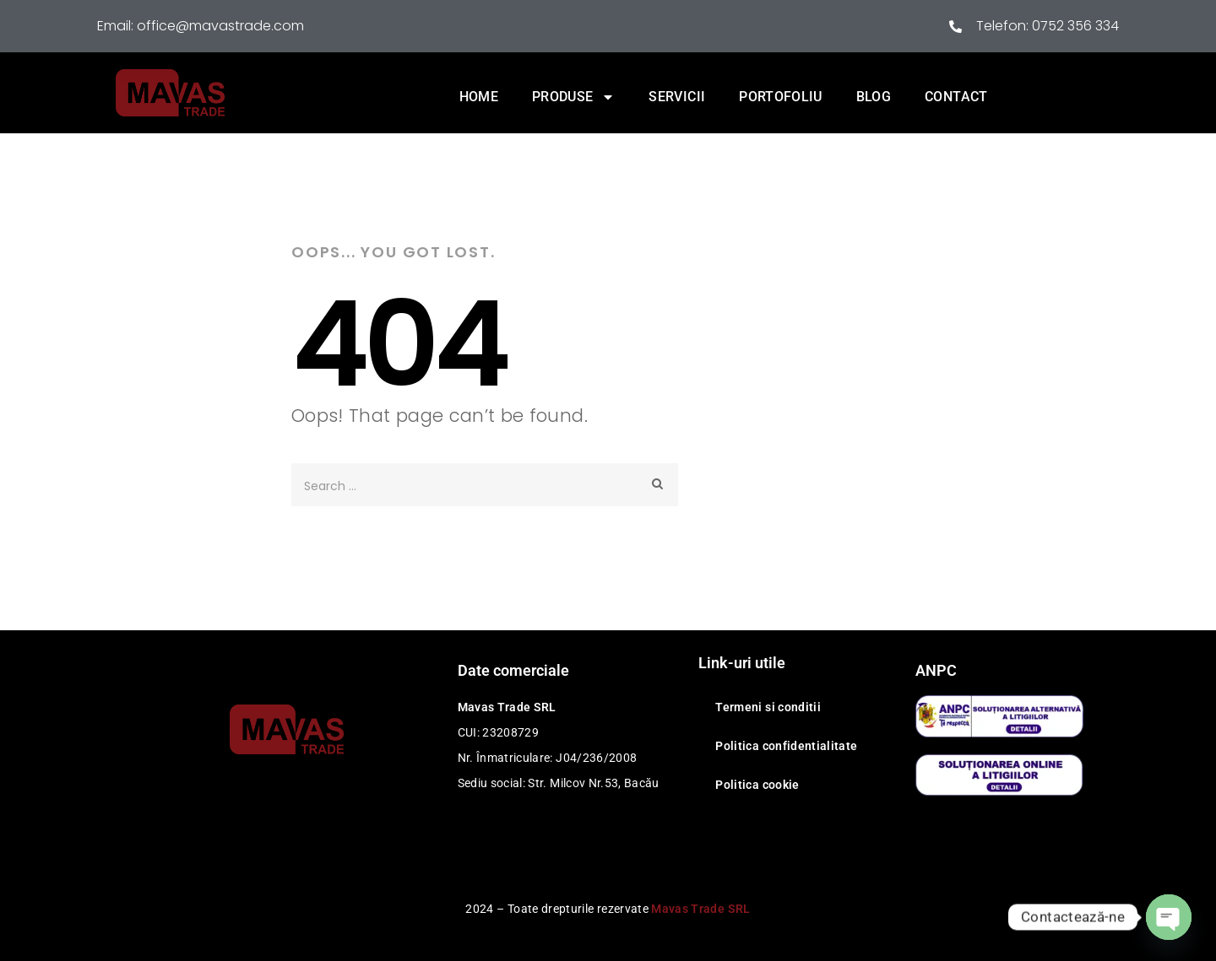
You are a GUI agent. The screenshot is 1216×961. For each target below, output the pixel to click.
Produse (573, 97)
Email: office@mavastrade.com (200, 25)
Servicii (677, 97)
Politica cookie (757, 784)
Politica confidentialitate (786, 746)
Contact (956, 97)
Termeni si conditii (768, 707)
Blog (873, 97)
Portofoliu (780, 97)
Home (478, 97)
